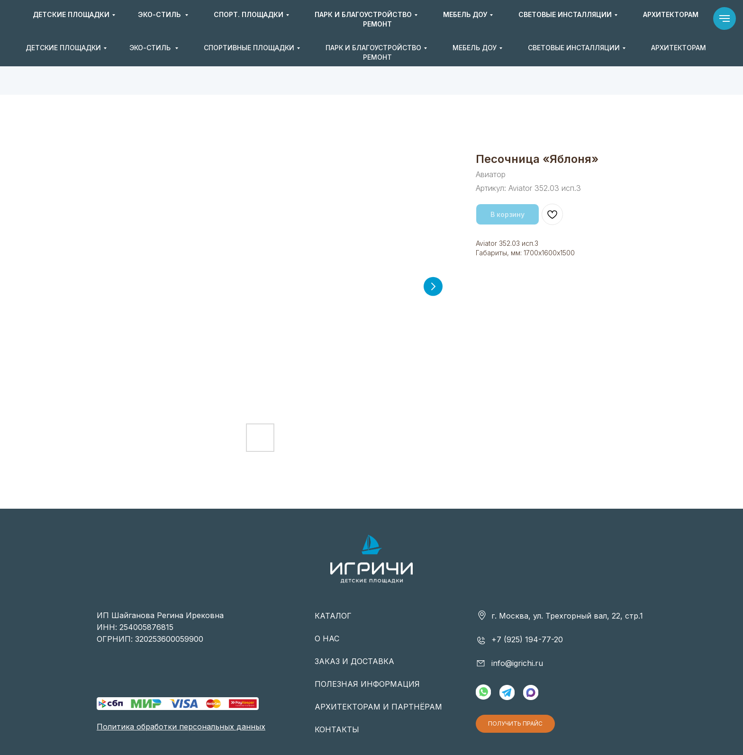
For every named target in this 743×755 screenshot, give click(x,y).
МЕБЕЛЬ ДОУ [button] (475, 48)
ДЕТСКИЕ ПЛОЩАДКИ (63, 48)
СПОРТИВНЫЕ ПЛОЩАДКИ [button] (249, 48)
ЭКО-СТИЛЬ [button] (150, 48)
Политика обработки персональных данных (181, 726)
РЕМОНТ (377, 57)
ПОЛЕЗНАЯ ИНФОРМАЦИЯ (367, 684)
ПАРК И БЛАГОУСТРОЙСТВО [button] (373, 48)
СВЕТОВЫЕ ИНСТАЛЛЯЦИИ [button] (574, 48)
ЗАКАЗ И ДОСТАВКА (354, 661)
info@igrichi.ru (560, 19)
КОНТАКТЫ (337, 729)
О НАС (327, 638)
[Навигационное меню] (724, 18)
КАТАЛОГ (333, 615)
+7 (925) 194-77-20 (466, 19)
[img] (371, 19)
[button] (625, 19)
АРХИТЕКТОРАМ (678, 48)
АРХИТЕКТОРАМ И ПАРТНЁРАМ (378, 706)
